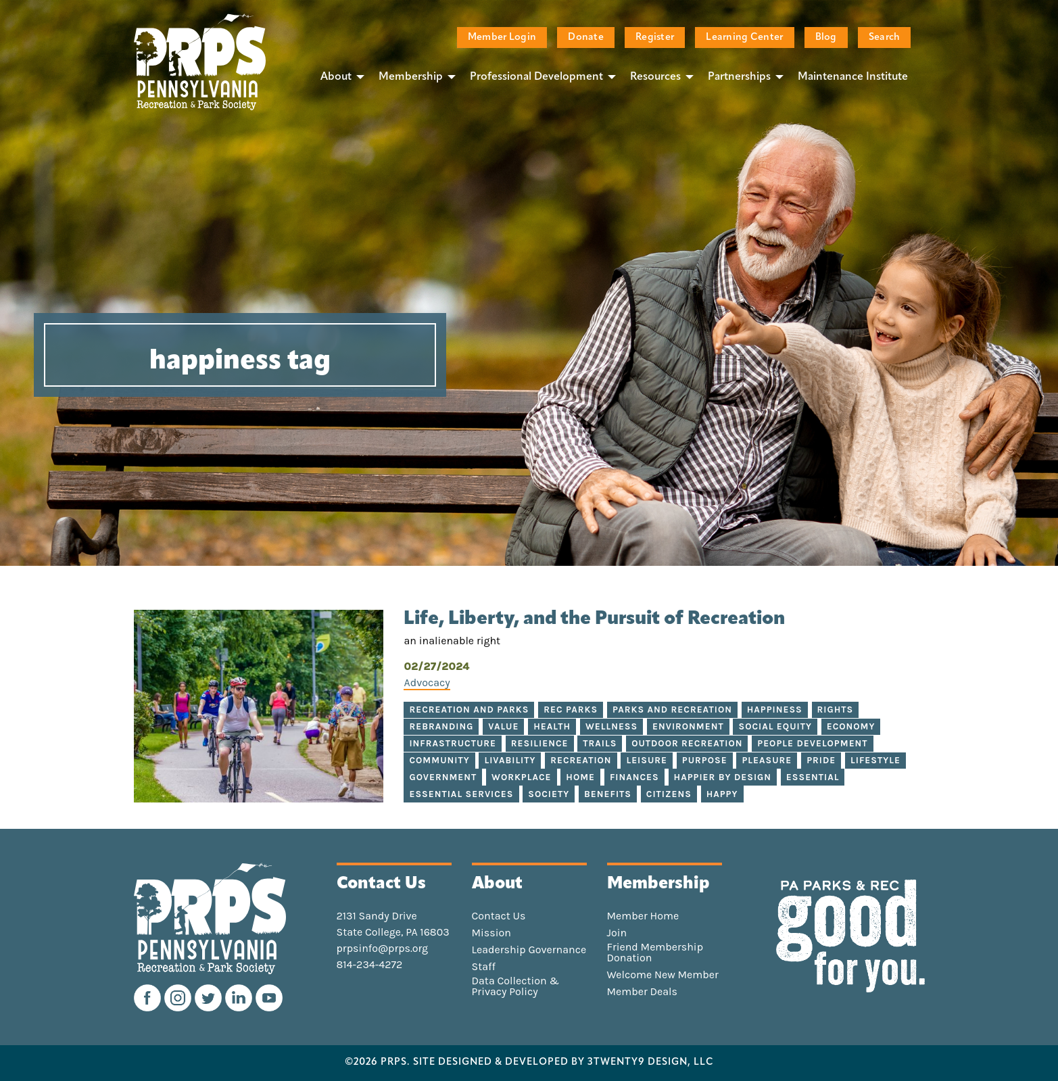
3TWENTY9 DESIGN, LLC (650, 1062)
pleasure (767, 760)
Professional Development (536, 77)
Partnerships (739, 77)
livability (509, 760)
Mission (491, 933)
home (580, 777)
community (439, 760)
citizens (669, 794)
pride (821, 760)
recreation (580, 760)
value (503, 726)
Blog (826, 37)
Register (654, 37)
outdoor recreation (686, 743)
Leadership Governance (529, 949)
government (443, 777)
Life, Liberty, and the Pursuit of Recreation (594, 619)
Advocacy (427, 682)
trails (600, 743)
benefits (607, 794)
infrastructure (452, 743)
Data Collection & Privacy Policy (516, 986)
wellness (611, 726)
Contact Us (499, 916)
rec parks (571, 709)
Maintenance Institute (853, 77)
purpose (704, 760)
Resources (655, 77)
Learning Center (744, 37)
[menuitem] (339, 76)
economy (851, 726)
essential (813, 777)
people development (812, 743)
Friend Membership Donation (655, 952)
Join (617, 933)
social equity (774, 726)
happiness (774, 709)
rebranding (441, 726)
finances (634, 777)
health (552, 726)
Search (884, 37)
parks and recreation (672, 709)
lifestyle (875, 760)
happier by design (722, 777)
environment (688, 726)
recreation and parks (469, 709)
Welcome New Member (663, 974)
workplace (521, 777)
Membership (411, 77)
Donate (586, 37)
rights (835, 709)
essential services (461, 794)
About (336, 77)
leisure (646, 760)
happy (722, 794)
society (548, 794)
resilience (540, 743)
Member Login (502, 37)
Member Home (643, 916)
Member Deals (642, 991)
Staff (484, 966)
